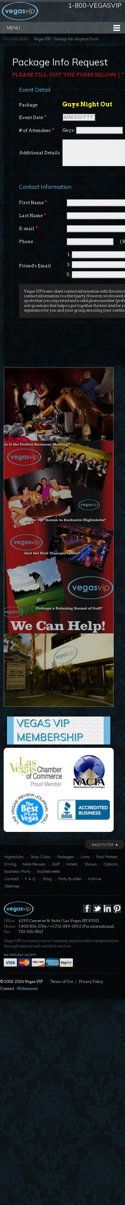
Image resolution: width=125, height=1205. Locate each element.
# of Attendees (36, 130)
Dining (10, 864)
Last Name (32, 215)
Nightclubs (14, 856)
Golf (56, 864)
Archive (94, 878)
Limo (85, 856)
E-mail (28, 228)
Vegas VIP (42, 39)
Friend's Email (35, 266)
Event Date (33, 117)
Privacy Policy (91, 981)
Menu (13, 28)
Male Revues (34, 864)
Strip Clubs (40, 856)
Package (28, 105)
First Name (33, 202)
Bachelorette (48, 871)
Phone (26, 241)
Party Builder (69, 878)
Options (110, 864)
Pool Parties (107, 856)
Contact (11, 878)
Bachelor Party (17, 871)
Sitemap (11, 885)
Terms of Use (61, 981)
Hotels (72, 864)
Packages (65, 856)
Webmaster (27, 988)
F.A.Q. (31, 878)
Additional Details (39, 153)
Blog (47, 878)
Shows (90, 864)
